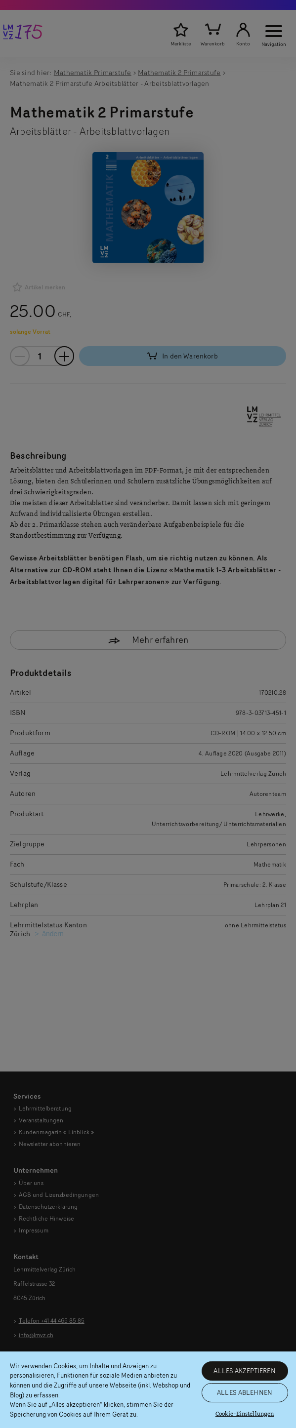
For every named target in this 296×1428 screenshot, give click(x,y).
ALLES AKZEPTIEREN (244, 1370)
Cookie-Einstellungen (244, 1414)
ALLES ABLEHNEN (244, 1392)
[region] (148, 1389)
